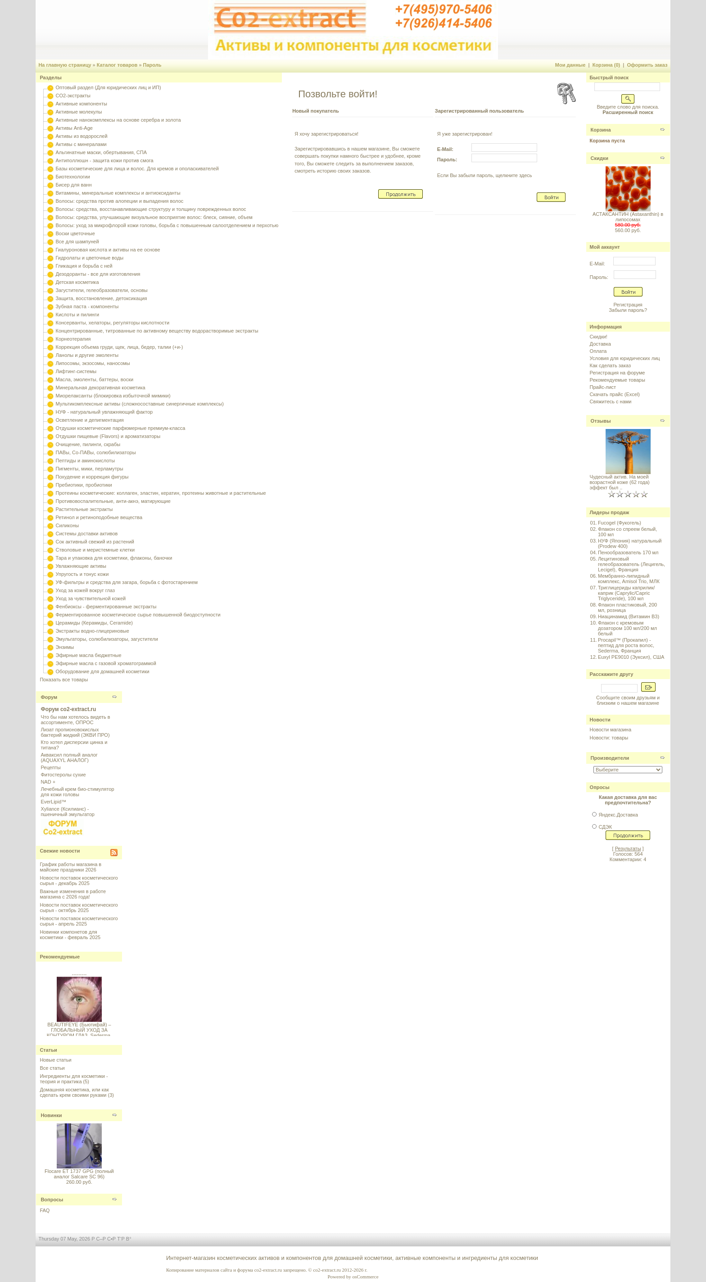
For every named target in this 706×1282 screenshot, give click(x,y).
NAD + (48, 782)
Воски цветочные (75, 233)
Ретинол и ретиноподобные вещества (98, 517)
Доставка (600, 344)
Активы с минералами (80, 144)
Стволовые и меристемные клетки (95, 549)
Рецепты (50, 767)
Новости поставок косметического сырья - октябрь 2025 (79, 907)
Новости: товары (609, 737)
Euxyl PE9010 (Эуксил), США (631, 657)
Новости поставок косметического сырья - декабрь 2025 (79, 880)
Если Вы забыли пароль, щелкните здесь (484, 175)
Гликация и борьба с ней (83, 266)
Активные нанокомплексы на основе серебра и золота (118, 120)
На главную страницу (64, 65)
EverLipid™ (53, 801)
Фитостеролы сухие (63, 774)
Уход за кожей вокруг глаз (84, 590)
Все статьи (52, 1068)
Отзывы (601, 421)
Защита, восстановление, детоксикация (101, 298)
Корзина (601, 129)
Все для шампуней (77, 241)
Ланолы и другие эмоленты (86, 355)
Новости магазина (610, 729)
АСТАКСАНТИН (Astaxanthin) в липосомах (628, 216)
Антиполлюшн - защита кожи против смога (104, 160)
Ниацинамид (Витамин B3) (628, 616)
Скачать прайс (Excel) (615, 394)
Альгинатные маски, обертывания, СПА (101, 152)
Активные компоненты (81, 103)
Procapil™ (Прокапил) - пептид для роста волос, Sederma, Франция (626, 645)
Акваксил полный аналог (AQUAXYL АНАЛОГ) (69, 757)
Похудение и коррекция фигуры (91, 476)
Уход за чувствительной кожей (90, 598)
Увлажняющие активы (80, 566)
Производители (610, 758)
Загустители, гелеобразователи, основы (101, 290)
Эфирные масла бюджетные (88, 655)
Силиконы (67, 525)
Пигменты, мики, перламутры (89, 468)
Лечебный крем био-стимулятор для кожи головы (77, 791)
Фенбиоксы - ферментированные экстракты (105, 606)
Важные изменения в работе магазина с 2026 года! (73, 894)
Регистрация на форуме (617, 372)
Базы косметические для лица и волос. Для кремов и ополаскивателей (136, 168)
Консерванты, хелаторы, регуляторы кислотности (112, 322)
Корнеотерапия (73, 339)
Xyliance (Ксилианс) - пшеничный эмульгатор (68, 811)
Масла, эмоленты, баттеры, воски (94, 379)
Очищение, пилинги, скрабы (87, 444)
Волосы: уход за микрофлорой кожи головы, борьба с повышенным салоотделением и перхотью (166, 225)
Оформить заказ (647, 65)
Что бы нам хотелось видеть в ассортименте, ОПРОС (75, 719)
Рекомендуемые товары (617, 380)
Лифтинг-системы (75, 371)
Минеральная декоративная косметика (100, 387)
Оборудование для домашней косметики (102, 671)
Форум (49, 697)
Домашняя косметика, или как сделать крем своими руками (74, 1092)
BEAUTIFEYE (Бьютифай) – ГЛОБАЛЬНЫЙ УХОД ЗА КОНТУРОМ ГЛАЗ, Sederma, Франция (79, 1035)
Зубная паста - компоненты (86, 306)
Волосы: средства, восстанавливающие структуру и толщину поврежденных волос (150, 209)
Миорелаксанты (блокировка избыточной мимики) (112, 395)
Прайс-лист (603, 387)
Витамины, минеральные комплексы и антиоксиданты (117, 193)
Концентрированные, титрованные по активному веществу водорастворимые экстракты (156, 330)
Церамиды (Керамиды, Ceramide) (94, 622)
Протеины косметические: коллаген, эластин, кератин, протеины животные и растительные (160, 493)
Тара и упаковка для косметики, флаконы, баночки (113, 558)
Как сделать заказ (610, 365)
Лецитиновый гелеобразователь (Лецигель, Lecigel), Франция (631, 564)
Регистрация (627, 304)
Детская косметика (77, 282)
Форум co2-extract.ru (68, 709)
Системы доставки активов (86, 533)
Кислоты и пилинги (77, 314)
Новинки (51, 1115)
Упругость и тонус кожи (82, 574)
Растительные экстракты (84, 509)
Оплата (598, 351)
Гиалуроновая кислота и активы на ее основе (107, 249)
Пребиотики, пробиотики (83, 485)
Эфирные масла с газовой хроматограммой (105, 663)
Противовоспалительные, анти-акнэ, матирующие (112, 501)
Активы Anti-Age (73, 128)
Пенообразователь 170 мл (628, 552)
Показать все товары (64, 679)
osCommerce (365, 1276)
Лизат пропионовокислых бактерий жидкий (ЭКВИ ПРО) (75, 732)
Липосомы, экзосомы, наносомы (92, 363)
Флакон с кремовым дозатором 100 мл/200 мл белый (627, 628)
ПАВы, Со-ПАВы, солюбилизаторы (95, 452)
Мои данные (570, 65)
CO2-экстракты (72, 95)
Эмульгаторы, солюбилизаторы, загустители (106, 639)
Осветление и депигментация (89, 420)
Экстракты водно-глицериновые (92, 631)
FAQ (45, 1210)
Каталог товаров (117, 65)
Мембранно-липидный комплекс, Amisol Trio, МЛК (629, 578)
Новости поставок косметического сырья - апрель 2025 (79, 921)
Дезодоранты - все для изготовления (97, 274)
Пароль (152, 65)
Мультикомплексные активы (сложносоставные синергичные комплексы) (139, 403)
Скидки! (598, 336)
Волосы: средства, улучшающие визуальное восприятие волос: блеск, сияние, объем (153, 217)
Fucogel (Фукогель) (619, 522)
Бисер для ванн (73, 184)
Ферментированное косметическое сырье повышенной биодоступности (137, 614)
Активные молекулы (78, 111)
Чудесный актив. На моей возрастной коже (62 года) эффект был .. (620, 482)
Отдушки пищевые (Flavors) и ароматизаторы (107, 436)
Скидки (599, 158)
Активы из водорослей (81, 136)
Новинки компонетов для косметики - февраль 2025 (70, 934)
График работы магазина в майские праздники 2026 (70, 867)
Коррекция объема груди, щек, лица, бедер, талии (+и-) (119, 347)
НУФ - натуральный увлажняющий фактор (104, 412)
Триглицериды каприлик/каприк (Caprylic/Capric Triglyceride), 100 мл (626, 593)
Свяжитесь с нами (611, 401)
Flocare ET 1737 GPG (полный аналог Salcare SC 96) (79, 1173)
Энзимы (64, 647)
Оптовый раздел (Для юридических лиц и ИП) (108, 87)
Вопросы (52, 1199)
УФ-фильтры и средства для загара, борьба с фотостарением (126, 582)
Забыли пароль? (628, 310)
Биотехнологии (72, 176)
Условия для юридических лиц (625, 358)
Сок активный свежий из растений (94, 541)
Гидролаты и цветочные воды (89, 257)
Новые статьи (55, 1060)
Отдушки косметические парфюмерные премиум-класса (120, 428)
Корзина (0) (606, 65)
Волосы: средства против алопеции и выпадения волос (119, 201)
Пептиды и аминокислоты (85, 460)
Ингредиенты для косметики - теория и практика (74, 1078)
